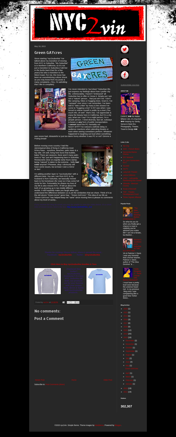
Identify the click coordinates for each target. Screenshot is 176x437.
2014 (126, 334)
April (128, 373)
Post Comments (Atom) (55, 384)
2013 (126, 337)
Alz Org (126, 146)
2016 (126, 327)
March (128, 377)
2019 (126, 316)
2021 (126, 312)
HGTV (125, 169)
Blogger (118, 425)
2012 (126, 388)
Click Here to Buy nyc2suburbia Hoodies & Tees (73, 264)
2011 (126, 392)
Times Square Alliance (132, 197)
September (130, 351)
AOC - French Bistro (131, 149)
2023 (126, 309)
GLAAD (126, 166)
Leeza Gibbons (129, 175)
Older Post (108, 380)
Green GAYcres (131, 369)
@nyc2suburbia (92, 255)
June (128, 362)
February (130, 380)
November (130, 344)
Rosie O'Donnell (129, 189)
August (129, 355)
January (129, 384)
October (129, 348)
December (130, 340)
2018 (126, 319)
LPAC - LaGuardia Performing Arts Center (132, 179)
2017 (126, 323)
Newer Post (39, 380)
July (127, 358)
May (128, 365)
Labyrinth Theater (130, 172)
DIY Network (128, 157)
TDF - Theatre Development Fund (130, 193)
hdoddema (99, 425)
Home (74, 380)
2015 (126, 330)
